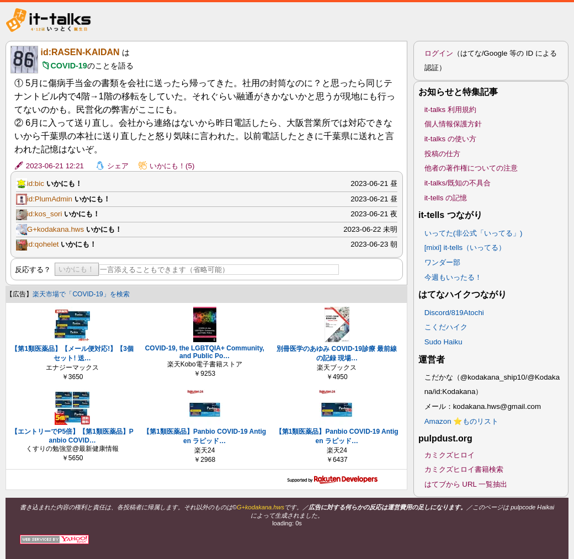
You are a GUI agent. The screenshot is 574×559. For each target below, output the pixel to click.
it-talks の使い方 (450, 139)
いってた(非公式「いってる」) (473, 233)
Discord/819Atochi (454, 312)
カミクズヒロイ (449, 455)
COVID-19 (68, 65)
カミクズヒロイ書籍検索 (463, 469)
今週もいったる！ (453, 277)
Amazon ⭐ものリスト (461, 421)
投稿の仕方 (442, 154)
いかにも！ (76, 269)
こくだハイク (445, 327)
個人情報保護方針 (453, 124)
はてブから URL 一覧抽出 (466, 484)
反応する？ (33, 269)
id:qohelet (43, 244)
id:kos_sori (44, 214)
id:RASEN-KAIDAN (79, 52)
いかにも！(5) (172, 166)
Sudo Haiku (443, 342)
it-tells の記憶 (445, 198)
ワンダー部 (442, 262)
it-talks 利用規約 (450, 109)
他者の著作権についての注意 (471, 168)
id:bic (35, 183)
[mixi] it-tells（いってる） (465, 247)
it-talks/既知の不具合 (457, 183)
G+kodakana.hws (55, 229)
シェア (118, 166)
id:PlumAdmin (49, 199)
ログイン (438, 53)
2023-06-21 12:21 (55, 166)
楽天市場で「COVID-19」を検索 (81, 294)
